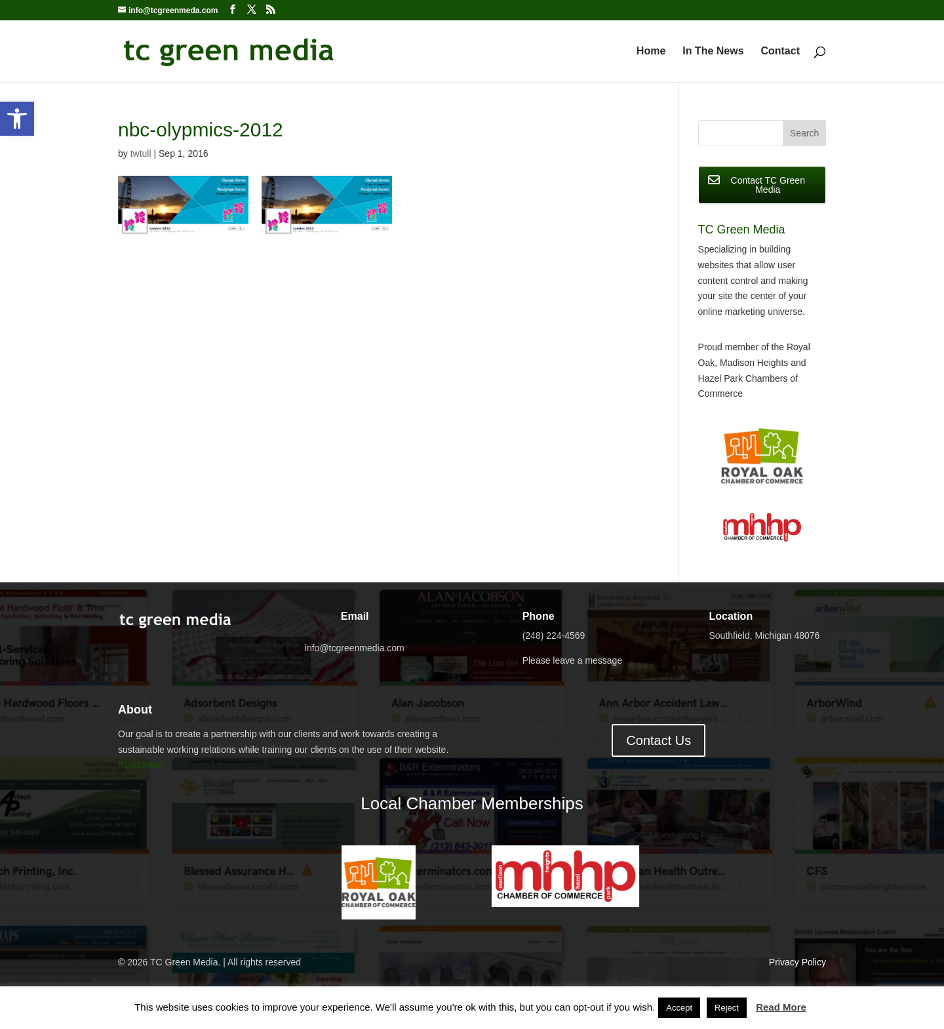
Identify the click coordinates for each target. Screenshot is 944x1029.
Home (651, 51)
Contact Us (658, 740)
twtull (140, 153)
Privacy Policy (797, 962)
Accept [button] (679, 1008)
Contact (780, 51)
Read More (140, 764)
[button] (17, 119)
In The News (712, 51)
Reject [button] (727, 1008)
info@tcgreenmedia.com (354, 648)
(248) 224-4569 (553, 635)
